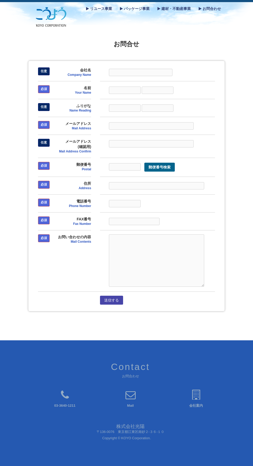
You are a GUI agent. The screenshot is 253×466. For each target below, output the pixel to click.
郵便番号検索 (160, 167)
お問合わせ (210, 9)
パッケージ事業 (135, 9)
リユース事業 (99, 9)
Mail (130, 405)
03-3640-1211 (65, 405)
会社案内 (196, 405)
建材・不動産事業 (174, 9)
